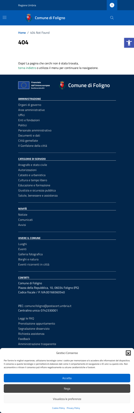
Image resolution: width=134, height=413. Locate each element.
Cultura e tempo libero (32, 180)
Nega (67, 388)
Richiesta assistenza (31, 333)
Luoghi (22, 244)
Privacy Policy (73, 408)
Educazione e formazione (34, 185)
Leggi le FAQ (26, 318)
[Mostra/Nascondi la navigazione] (4, 17)
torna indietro (27, 68)
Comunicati (25, 219)
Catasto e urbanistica (31, 175)
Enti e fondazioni (29, 120)
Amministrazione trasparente (37, 344)
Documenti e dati (29, 135)
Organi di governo (29, 104)
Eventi (22, 249)
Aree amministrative (31, 110)
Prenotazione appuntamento (36, 323)
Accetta (67, 378)
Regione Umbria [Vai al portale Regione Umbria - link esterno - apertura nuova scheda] (27, 5)
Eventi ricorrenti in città (33, 264)
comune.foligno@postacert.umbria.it (48, 306)
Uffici (21, 115)
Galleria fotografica (30, 254)
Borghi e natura (28, 259)
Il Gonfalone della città (32, 145)
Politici (22, 125)
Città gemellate (28, 140)
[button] (129, 43)
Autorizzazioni (27, 170)
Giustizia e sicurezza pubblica (37, 190)
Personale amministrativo (34, 130)
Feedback (24, 338)
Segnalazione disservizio (33, 328)
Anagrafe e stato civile (32, 164)
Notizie (22, 214)
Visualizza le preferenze (67, 399)
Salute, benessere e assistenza (38, 195)
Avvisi (22, 225)
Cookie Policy (58, 408)
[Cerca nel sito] (112, 18)
